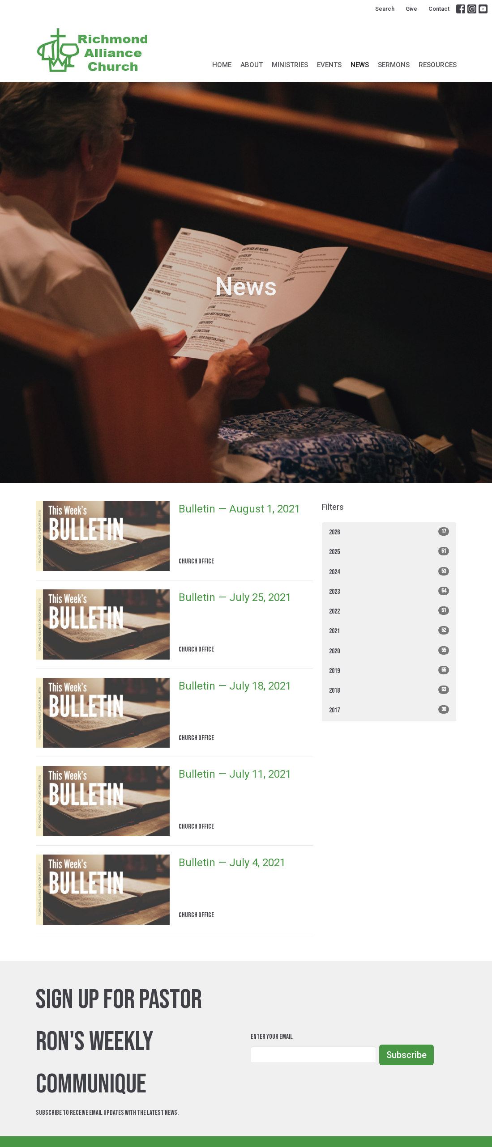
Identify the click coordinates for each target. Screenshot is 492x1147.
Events (329, 65)
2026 (389, 532)
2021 (389, 630)
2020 (389, 651)
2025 (389, 551)
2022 (389, 611)
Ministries (290, 65)
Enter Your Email (272, 1037)
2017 (389, 710)
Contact (438, 8)
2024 (389, 571)
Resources (438, 65)
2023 (389, 591)
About (251, 65)
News (360, 65)
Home (221, 65)
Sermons (394, 65)
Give (411, 8)
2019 (389, 670)
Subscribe (406, 1055)
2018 (389, 690)
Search (384, 8)
